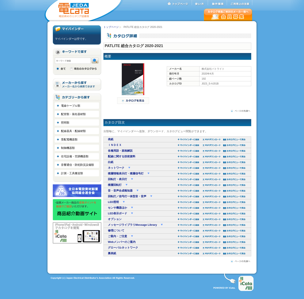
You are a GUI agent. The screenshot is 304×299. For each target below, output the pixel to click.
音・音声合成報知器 (120, 190)
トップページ (179, 2)
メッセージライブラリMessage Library (133, 224)
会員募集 (228, 15)
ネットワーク (116, 167)
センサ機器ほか (118, 207)
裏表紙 (112, 253)
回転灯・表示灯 (118, 179)
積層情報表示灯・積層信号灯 (126, 173)
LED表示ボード (118, 213)
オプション (115, 219)
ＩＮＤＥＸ (115, 145)
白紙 (110, 162)
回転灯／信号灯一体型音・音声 (127, 196)
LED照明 (114, 202)
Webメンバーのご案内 (122, 241)
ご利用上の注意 (239, 2)
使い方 (200, 2)
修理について (116, 230)
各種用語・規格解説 (120, 150)
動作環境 (217, 2)
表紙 (110, 139)
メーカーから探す (77, 84)
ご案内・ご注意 (118, 236)
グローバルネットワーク (123, 247)
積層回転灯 (115, 184)
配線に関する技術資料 (121, 156)
